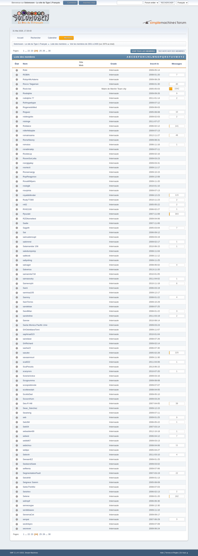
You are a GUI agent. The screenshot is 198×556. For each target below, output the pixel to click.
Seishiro (26, 491)
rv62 (25, 204)
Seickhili (27, 478)
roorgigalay (28, 163)
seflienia (27, 468)
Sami (25, 288)
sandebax (27, 306)
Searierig (27, 413)
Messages (177, 64)
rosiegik (26, 186)
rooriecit (26, 167)
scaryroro (27, 371)
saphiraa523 (28, 334)
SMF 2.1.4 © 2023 (17, 553)
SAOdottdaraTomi (31, 329)
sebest (26, 436)
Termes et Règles (172, 553)
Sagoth (26, 228)
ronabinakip (28, 149)
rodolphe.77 (28, 98)
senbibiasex (28, 510)
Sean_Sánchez (30, 408)
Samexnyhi (28, 283)
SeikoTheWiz (29, 487)
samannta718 (29, 274)
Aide (162, 553)
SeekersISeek (29, 464)
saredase (27, 339)
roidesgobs (28, 116)
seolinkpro (27, 524)
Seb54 (26, 427)
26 (44, 51)
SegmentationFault (32, 473)
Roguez (26, 112)
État (17, 64)
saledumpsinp (29, 251)
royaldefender (29, 195)
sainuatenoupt (29, 237)
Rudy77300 (28, 200)
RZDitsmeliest (29, 218)
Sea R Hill (27, 403)
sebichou (27, 445)
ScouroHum (28, 399)
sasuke (26, 353)
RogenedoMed (30, 107)
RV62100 (27, 209)
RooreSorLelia (29, 158)
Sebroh (26, 454)
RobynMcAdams (30, 79)
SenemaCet (28, 514)
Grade (113, 64)
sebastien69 (28, 431)
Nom (25, 64)
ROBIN (26, 74)
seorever (27, 528)
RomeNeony (29, 140)
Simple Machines (31, 553)
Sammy (26, 297)
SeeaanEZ (28, 459)
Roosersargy (29, 172)
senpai (26, 519)
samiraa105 (28, 292)
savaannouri (28, 357)
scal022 (26, 362)
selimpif (26, 501)
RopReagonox (29, 176)
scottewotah (28, 389)
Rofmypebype (29, 103)
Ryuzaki (26, 214)
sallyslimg (27, 260)
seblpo (26, 450)
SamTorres (28, 302)
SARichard (28, 343)
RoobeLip (27, 154)
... (26, 51)
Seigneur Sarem (30, 482)
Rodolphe (27, 93)
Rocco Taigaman (31, 84)
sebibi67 (27, 440)
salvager (27, 265)
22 (29, 51)
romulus (26, 144)
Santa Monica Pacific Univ (35, 325)
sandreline (28, 316)
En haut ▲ (184, 553)
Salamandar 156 (30, 246)
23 (32, 51)
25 (40, 51)
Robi (25, 70)
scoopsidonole (29, 385)
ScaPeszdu (28, 366)
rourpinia (27, 190)
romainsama (28, 135)
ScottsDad (28, 394)
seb (24, 417)
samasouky (28, 278)
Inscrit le (154, 64)
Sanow (26, 320)
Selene (26, 496)
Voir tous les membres (143, 51)
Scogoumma (29, 380)
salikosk (26, 255)
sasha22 (27, 348)
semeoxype (28, 505)
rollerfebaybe (29, 130)
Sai (24, 232)
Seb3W (26, 422)
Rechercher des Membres (172, 51)
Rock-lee (27, 89)
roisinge (26, 121)
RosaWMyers (29, 181)
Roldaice (27, 126)
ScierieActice (29, 376)
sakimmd (27, 242)
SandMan (27, 311)
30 (49, 51)
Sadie (25, 223)
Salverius (27, 269)
